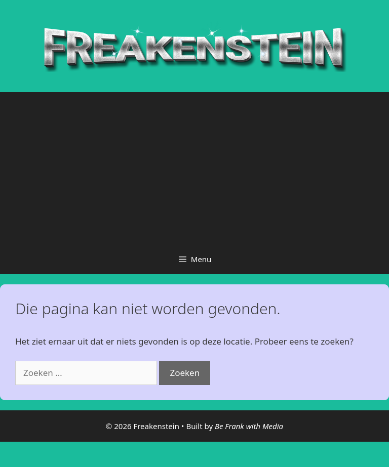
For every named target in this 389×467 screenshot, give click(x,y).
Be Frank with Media (249, 426)
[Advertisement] (194, 168)
